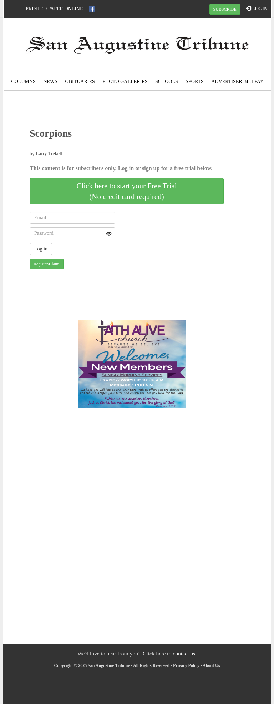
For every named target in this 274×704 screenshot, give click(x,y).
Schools (166, 81)
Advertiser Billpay (237, 81)
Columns (23, 81)
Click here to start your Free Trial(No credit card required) (126, 191)
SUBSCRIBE (225, 9)
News (50, 81)
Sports (195, 81)
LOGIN (257, 8)
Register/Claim (47, 264)
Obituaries (80, 81)
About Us (211, 665)
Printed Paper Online (54, 8)
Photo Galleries (124, 81)
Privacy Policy (186, 665)
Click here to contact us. (170, 653)
